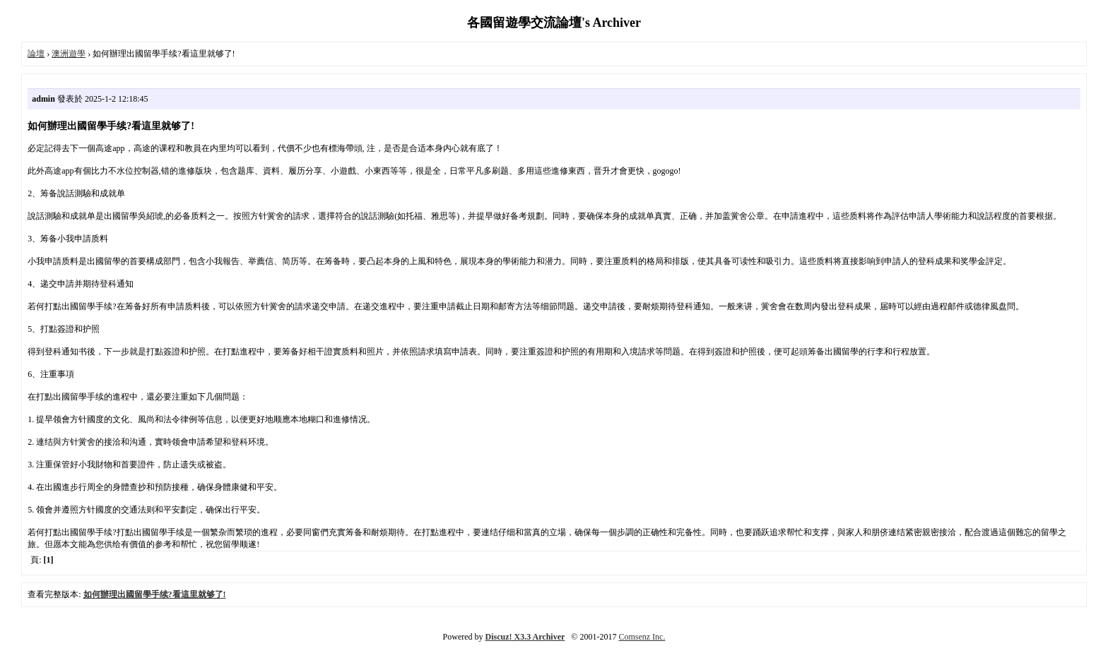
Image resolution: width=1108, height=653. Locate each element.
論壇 (36, 54)
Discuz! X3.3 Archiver (525, 637)
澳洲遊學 (69, 54)
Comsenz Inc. (641, 637)
